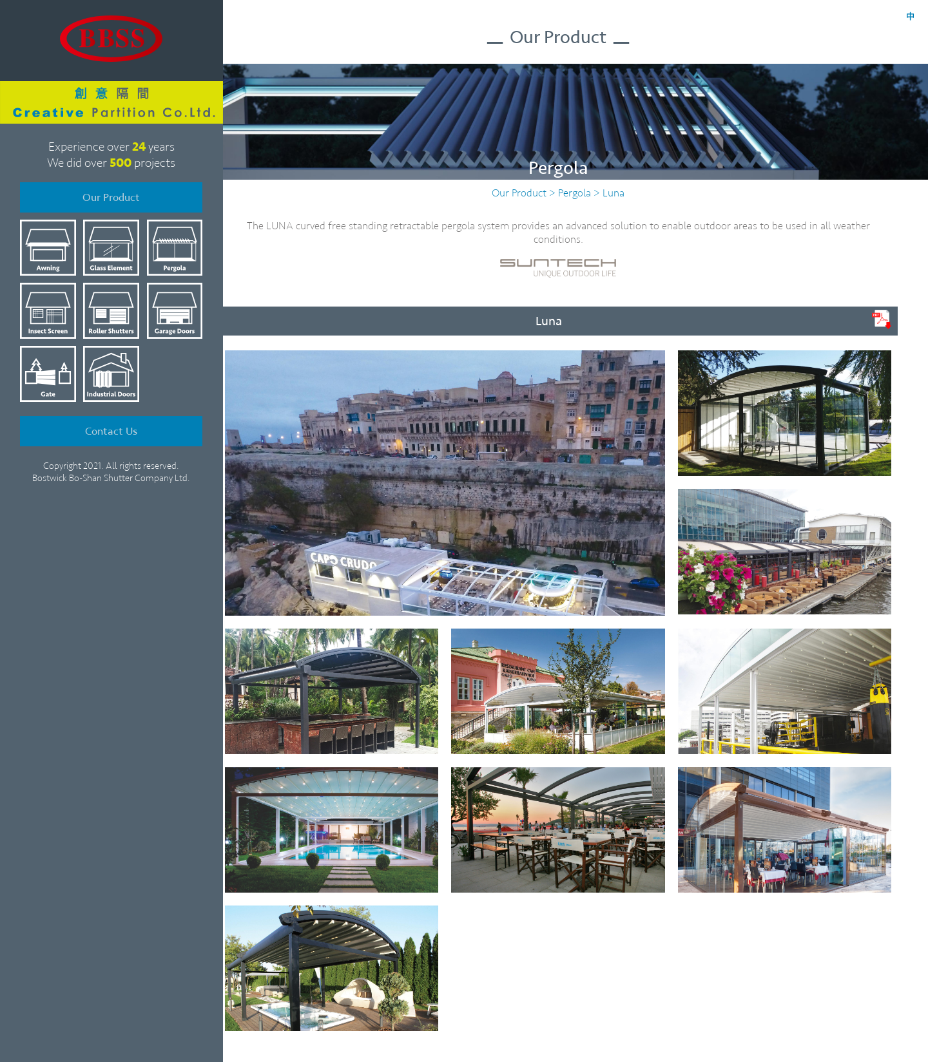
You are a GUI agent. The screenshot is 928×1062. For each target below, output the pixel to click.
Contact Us (111, 420)
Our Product (111, 189)
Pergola (574, 193)
